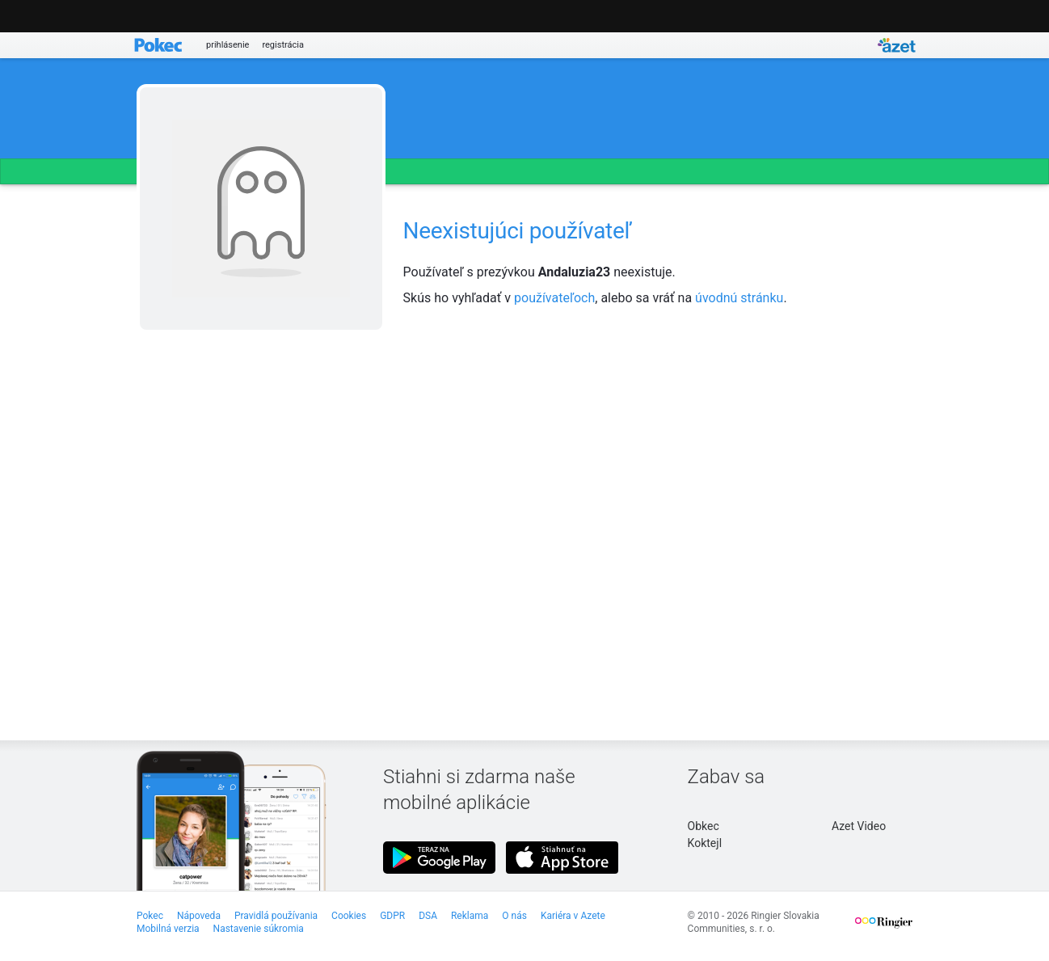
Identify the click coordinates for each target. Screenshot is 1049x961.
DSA (428, 915)
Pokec (150, 915)
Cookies (348, 915)
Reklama (469, 915)
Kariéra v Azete (573, 915)
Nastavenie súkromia (258, 928)
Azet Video (859, 826)
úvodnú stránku (739, 298)
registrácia (283, 45)
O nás (514, 915)
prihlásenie (227, 45)
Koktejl (705, 843)
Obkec (703, 826)
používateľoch (554, 298)
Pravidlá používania (276, 915)
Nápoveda (199, 915)
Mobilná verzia (168, 928)
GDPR (392, 915)
